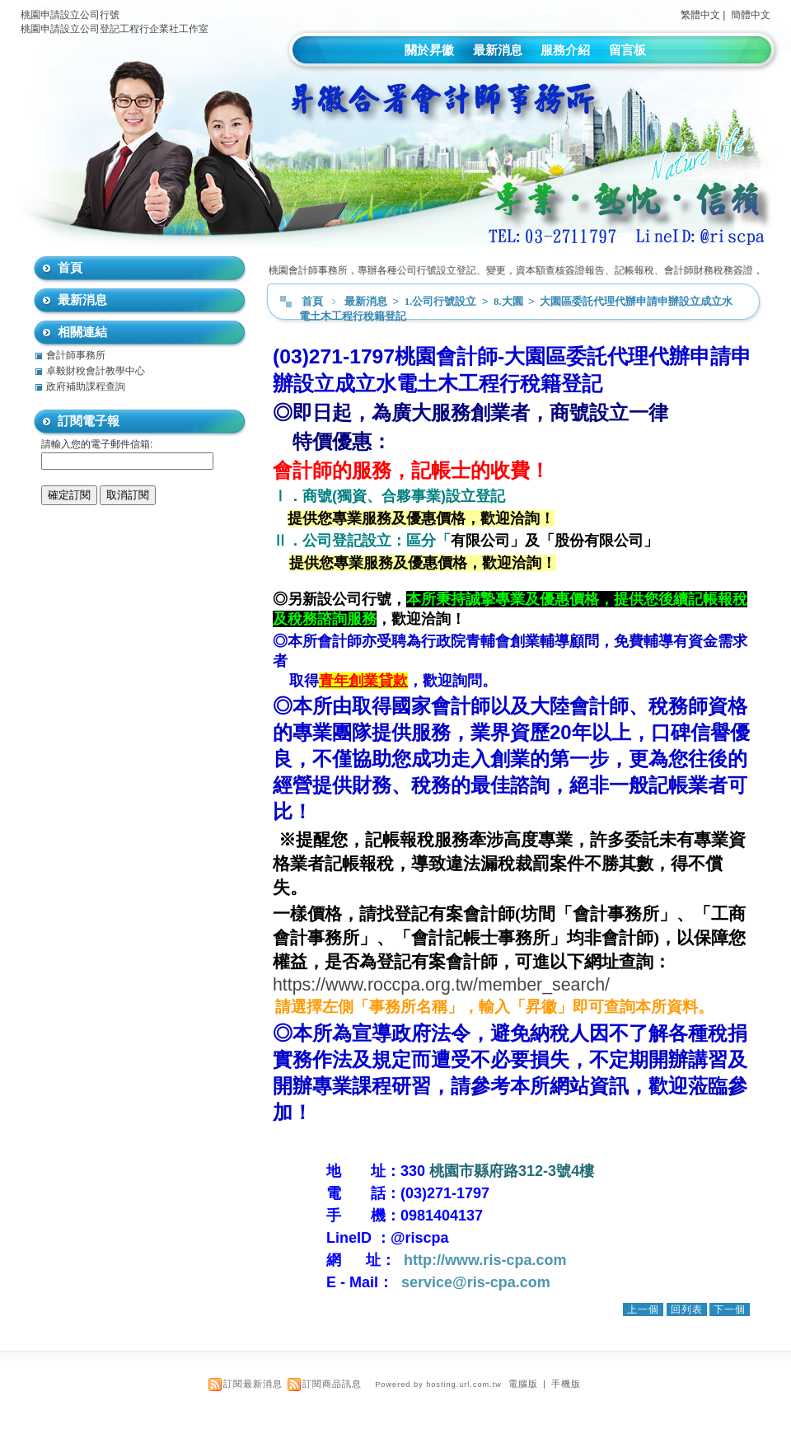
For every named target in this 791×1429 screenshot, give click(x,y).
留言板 (627, 50)
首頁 (312, 301)
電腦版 (523, 1384)
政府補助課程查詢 (85, 386)
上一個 (643, 1309)
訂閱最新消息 (253, 1384)
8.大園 (510, 301)
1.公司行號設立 (442, 301)
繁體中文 (700, 15)
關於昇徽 (429, 50)
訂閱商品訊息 (332, 1384)
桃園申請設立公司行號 (70, 15)
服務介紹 (565, 50)
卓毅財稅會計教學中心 (95, 371)
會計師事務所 (75, 355)
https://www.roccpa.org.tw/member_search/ (441, 985)
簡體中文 (750, 15)
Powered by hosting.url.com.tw (438, 1384)
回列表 (687, 1309)
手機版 (566, 1384)
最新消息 (497, 50)
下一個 (730, 1309)
